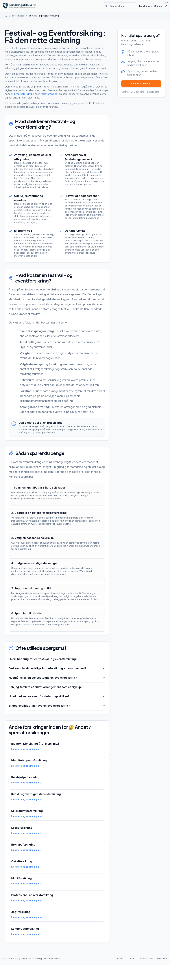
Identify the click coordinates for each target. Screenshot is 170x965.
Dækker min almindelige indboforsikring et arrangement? (57, 668)
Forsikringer (145, 6)
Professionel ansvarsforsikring (32, 895)
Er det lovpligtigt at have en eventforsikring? (57, 705)
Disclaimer (162, 958)
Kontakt (131, 958)
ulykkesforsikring (24, 93)
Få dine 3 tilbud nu (141, 83)
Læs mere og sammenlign (26, 749)
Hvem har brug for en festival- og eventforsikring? (57, 659)
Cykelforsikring (21, 861)
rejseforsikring (49, 93)
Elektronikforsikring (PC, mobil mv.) (35, 743)
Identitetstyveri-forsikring (29, 760)
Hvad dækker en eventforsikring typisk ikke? (57, 696)
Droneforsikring (22, 827)
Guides (158, 6)
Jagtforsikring (21, 911)
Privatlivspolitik (146, 958)
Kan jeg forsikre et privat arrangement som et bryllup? (57, 687)
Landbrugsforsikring (25, 928)
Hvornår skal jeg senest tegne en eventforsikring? (57, 677)
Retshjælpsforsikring (25, 777)
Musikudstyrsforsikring (27, 811)
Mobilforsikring (21, 878)
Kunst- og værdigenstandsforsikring (36, 794)
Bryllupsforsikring (23, 844)
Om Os (120, 958)
